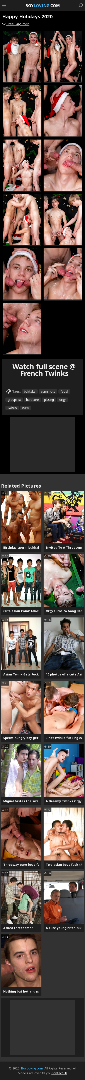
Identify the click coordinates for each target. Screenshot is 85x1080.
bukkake (30, 391)
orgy (62, 400)
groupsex (14, 400)
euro (25, 408)
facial (64, 391)
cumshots (48, 391)
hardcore (32, 400)
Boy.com (42, 5)
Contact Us (59, 1073)
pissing (49, 400)
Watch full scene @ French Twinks (44, 370)
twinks (12, 408)
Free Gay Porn (15, 24)
